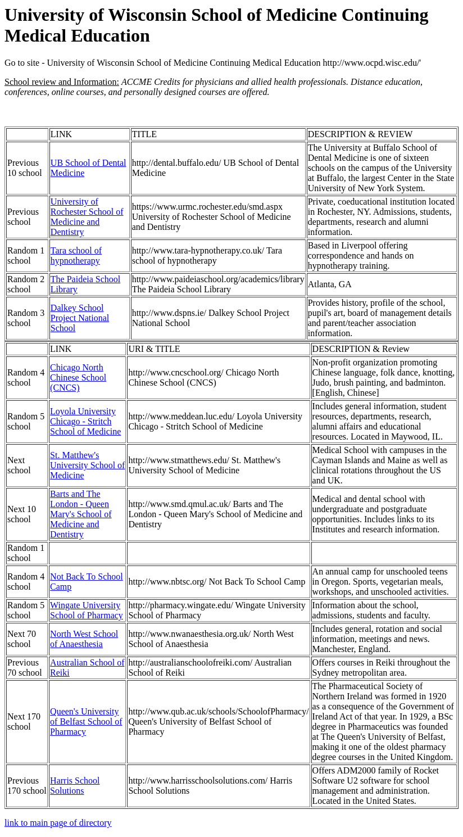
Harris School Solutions (74, 785)
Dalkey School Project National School (80, 318)
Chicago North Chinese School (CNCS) (78, 377)
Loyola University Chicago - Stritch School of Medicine (85, 421)
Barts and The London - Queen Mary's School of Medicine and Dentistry (81, 514)
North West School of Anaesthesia (84, 639)
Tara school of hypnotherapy (76, 255)
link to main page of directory (58, 822)
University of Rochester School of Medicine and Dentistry (87, 217)
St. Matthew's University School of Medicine (87, 465)
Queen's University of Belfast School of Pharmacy (86, 721)
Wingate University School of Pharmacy (86, 610)
